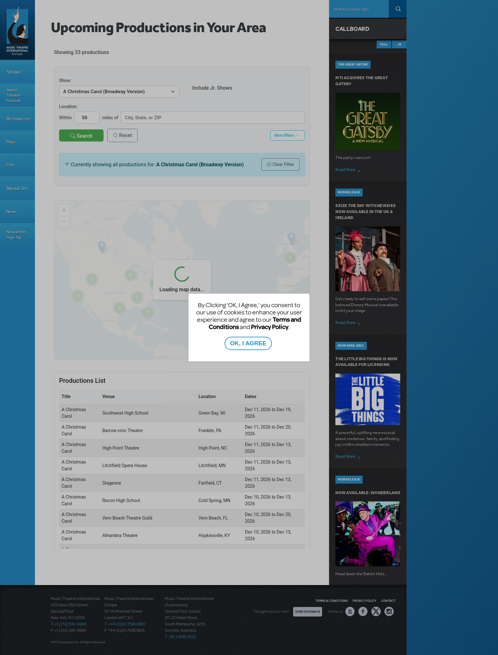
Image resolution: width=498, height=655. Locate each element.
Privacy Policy (269, 326)
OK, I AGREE (248, 343)
